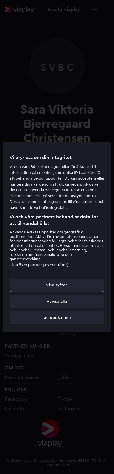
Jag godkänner (56, 317)
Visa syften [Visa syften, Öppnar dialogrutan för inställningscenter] (57, 285)
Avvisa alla (57, 301)
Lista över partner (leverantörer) (39, 265)
